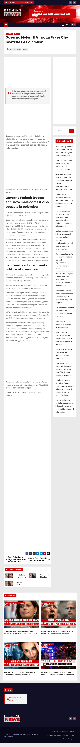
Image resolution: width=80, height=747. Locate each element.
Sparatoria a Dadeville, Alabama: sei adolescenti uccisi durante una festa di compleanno (64, 200)
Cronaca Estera (48, 609)
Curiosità (66, 739)
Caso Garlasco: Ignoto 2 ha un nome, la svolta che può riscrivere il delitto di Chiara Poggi (65, 280)
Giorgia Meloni (36, 14)
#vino (25, 49)
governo (35, 16)
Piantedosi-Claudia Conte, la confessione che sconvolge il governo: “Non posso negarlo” (64, 297)
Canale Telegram (69, 742)
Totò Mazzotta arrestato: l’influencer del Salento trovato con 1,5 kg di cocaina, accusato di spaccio (64, 369)
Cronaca (8, 649)
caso (67, 14)
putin (62, 14)
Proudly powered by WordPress (15, 738)
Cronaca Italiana (11, 609)
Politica (17, 33)
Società (72, 735)
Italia (45, 14)
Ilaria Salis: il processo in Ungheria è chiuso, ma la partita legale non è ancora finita (20, 638)
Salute (16, 649)
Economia (9, 33)
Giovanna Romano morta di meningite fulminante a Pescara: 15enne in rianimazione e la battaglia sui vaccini (19, 678)
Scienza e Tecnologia (54, 739)
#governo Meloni (15, 49)
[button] (67, 24)
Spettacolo (64, 735)
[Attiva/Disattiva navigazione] (63, 24)
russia (50, 14)
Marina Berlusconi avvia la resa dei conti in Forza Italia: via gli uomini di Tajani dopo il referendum (65, 406)
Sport (73, 739)
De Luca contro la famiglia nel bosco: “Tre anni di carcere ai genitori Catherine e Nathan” (64, 338)
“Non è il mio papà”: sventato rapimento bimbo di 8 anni (64, 324)
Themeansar (8, 740)
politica (56, 14)
